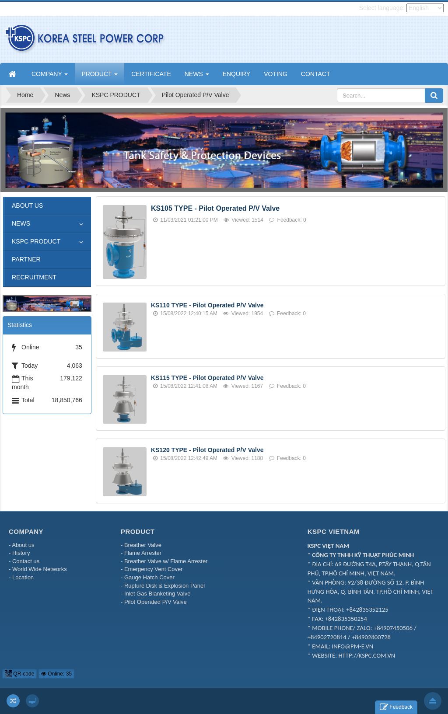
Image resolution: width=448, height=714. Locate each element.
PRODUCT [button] (99, 76)
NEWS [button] (197, 76)
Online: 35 (56, 674)
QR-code (19, 674)
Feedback (396, 707)
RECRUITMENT (34, 277)
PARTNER (26, 259)
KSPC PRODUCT (36, 241)
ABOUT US (27, 205)
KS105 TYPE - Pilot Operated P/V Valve (215, 208)
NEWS (21, 223)
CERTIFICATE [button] (151, 73)
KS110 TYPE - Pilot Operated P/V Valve (207, 305)
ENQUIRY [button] (237, 73)
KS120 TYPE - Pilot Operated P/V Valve (207, 449)
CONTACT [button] (315, 73)
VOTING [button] (275, 73)
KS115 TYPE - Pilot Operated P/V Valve (207, 377)
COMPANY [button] (50, 76)
